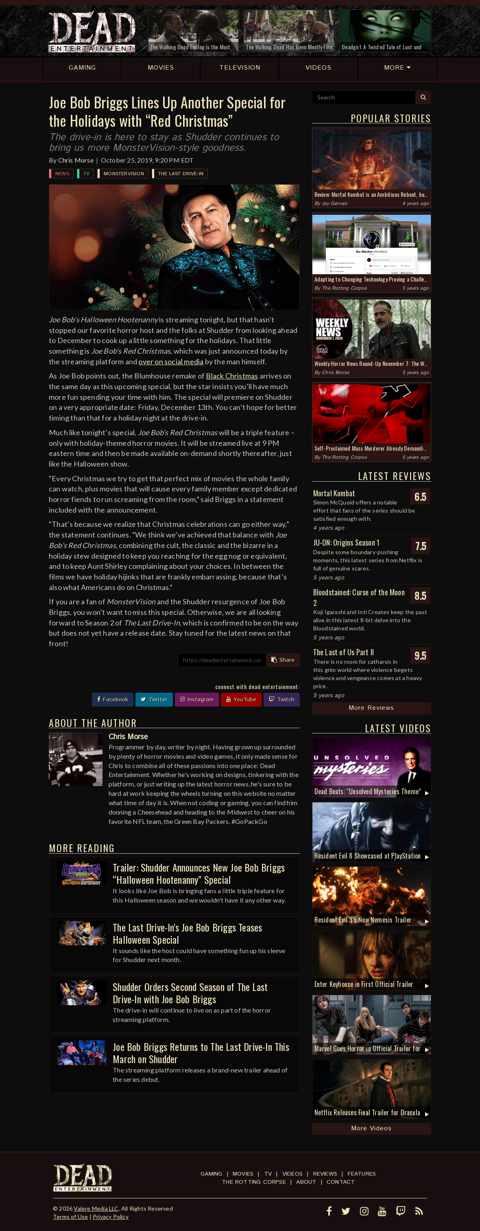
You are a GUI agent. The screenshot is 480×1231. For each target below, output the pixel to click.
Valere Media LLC (96, 1208)
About (306, 1182)
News (62, 173)
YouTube (241, 700)
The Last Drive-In (180, 173)
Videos (292, 1174)
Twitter (154, 700)
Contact (341, 1182)
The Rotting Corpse (344, 288)
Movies (243, 1174)
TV (86, 173)
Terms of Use (70, 1216)
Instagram (197, 700)
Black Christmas (232, 375)
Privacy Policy (111, 1216)
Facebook (112, 700)
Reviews (325, 1174)
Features (362, 1174)
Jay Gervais (334, 203)
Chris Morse (76, 160)
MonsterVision (124, 173)
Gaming (211, 1174)
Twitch (282, 700)
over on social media (170, 361)
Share (283, 660)
